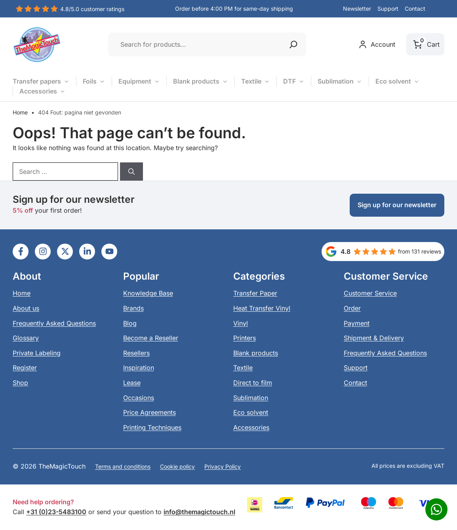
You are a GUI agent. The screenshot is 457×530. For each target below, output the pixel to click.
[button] (438, 9)
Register (25, 368)
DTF (294, 81)
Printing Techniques (152, 427)
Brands (133, 308)
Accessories (42, 91)
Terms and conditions (122, 466)
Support (387, 8)
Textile (255, 81)
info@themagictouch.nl (199, 512)
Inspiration (138, 368)
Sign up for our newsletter (397, 205)
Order (352, 308)
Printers (244, 338)
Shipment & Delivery (374, 338)
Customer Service (370, 293)
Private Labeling (37, 353)
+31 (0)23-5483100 (56, 512)
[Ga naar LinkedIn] (21, 251)
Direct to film (252, 383)
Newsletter (357, 8)
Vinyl (240, 323)
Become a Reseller (150, 338)
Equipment (139, 81)
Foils (94, 81)
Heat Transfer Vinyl (261, 308)
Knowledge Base (148, 293)
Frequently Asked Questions (54, 323)
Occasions (138, 398)
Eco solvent (397, 81)
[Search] (131, 171)
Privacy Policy (222, 466)
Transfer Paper (255, 293)
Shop (20, 383)
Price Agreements (149, 412)
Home (20, 112)
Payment (356, 323)
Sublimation (340, 81)
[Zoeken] (293, 44)
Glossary (26, 338)
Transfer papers (41, 81)
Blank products (200, 81)
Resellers (136, 353)
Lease (132, 383)
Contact (415, 8)
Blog (130, 323)
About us (26, 308)
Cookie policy (177, 466)
